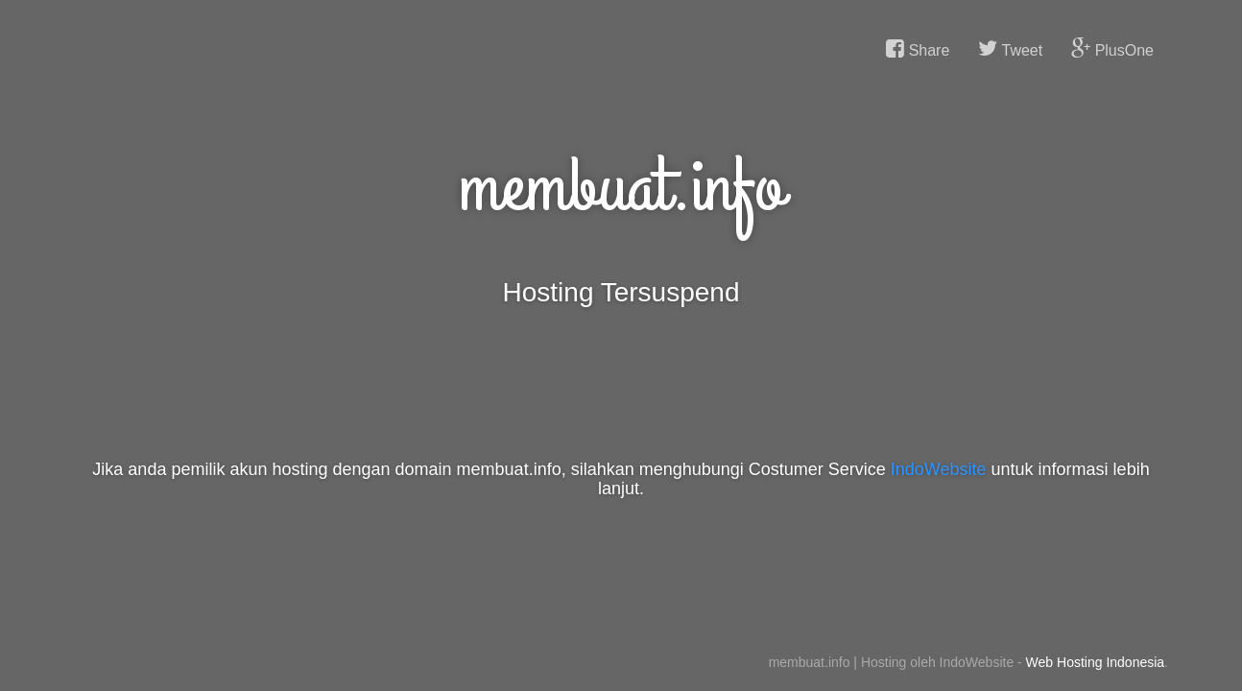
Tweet (1010, 49)
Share (917, 49)
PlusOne (1112, 49)
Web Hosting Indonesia (1095, 662)
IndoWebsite (939, 469)
